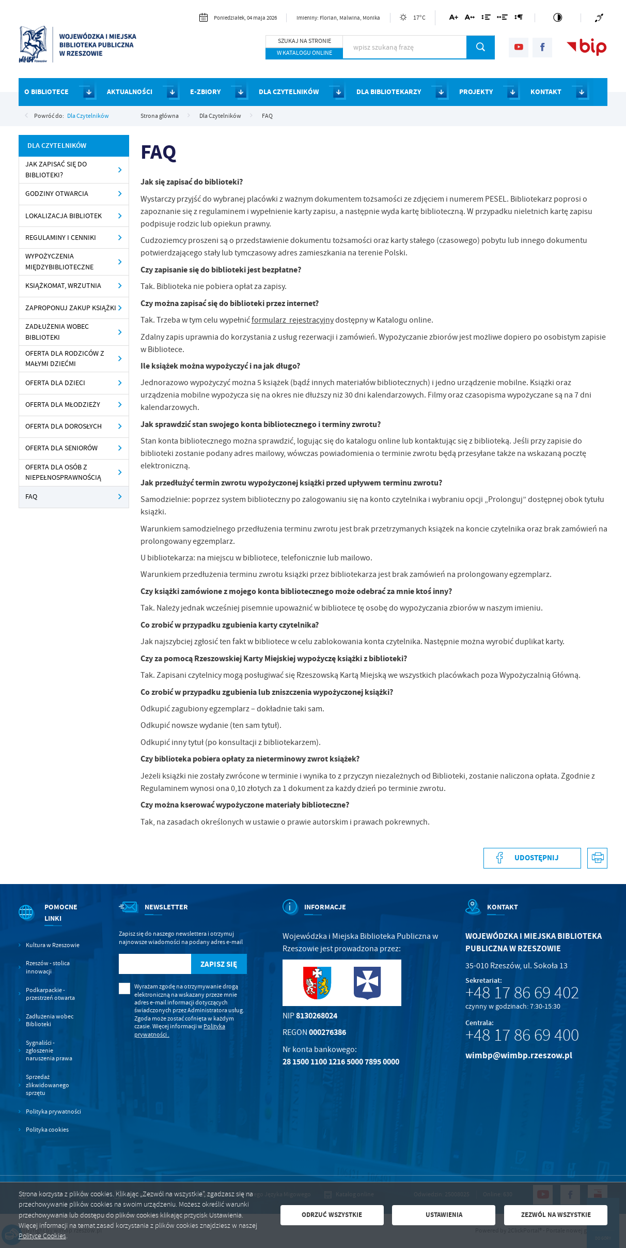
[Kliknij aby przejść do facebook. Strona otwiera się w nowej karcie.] (542, 47)
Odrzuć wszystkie (332, 1214)
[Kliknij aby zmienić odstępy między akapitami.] (518, 18)
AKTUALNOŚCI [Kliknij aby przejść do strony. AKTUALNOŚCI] (129, 92)
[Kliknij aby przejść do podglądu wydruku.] (597, 858)
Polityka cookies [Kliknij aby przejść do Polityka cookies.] (47, 1130)
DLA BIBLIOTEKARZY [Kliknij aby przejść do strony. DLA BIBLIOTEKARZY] (388, 92)
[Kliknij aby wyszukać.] (480, 47)
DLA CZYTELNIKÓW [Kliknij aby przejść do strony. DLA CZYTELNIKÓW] (289, 92)
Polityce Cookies (42, 1235)
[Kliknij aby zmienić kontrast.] (557, 17)
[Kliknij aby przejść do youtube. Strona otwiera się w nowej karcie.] (518, 47)
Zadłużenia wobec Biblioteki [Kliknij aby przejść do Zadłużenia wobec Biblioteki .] (57, 331)
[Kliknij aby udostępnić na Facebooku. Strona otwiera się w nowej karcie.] (532, 858)
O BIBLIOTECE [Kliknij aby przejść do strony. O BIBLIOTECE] (46, 92)
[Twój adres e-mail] (155, 964)
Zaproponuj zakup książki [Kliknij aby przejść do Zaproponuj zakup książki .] (70, 307)
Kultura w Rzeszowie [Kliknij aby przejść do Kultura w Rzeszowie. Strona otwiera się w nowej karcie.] (53, 945)
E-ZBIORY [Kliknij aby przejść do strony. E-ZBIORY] (205, 92)
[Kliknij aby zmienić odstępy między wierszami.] (485, 18)
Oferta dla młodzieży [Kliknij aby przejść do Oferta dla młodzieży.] (62, 404)
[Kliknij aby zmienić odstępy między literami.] (470, 18)
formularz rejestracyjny (293, 320)
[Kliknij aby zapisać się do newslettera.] (219, 964)
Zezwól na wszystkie (556, 1214)
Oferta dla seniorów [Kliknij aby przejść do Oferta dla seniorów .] (61, 448)
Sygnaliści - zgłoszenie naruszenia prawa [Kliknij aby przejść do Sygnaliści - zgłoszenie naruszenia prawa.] (49, 1051)
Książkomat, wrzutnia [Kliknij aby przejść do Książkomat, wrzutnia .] (63, 285)
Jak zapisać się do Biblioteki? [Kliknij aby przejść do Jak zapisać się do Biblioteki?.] (56, 169)
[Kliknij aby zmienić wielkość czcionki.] (453, 18)
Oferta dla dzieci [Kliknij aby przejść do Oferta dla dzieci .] (55, 382)
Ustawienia (444, 1214)
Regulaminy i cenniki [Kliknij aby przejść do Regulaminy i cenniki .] (60, 237)
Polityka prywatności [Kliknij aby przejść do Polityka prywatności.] (53, 1112)
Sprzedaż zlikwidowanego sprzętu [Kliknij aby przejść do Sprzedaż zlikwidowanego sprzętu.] (47, 1085)
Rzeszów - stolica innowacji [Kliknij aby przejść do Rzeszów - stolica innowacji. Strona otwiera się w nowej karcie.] (48, 967)
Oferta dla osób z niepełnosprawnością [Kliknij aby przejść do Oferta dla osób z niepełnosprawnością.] (63, 472)
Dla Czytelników (88, 116)
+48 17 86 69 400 (522, 1035)
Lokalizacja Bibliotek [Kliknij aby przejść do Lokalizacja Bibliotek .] (63, 215)
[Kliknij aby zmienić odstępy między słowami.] (502, 18)
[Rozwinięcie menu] (51, 921)
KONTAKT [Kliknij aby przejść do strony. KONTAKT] (545, 92)
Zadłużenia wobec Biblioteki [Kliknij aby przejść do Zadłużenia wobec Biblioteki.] (49, 1020)
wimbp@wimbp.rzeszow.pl (518, 1055)
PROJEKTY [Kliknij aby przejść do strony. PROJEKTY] (476, 92)
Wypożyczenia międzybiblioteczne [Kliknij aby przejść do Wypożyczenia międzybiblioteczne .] (59, 261)
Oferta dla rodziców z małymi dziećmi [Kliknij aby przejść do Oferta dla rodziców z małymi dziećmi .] (64, 358)
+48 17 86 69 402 (522, 992)
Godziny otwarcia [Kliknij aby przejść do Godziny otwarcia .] (56, 193)
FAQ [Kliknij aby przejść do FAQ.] (31, 496)
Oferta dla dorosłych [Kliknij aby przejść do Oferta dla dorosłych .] (63, 426)
